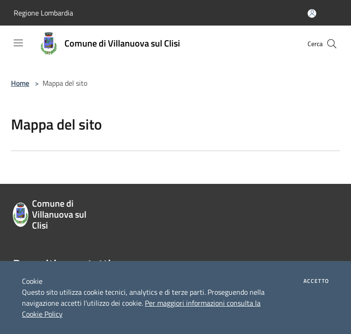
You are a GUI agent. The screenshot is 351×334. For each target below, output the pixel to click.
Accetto (316, 281)
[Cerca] (331, 43)
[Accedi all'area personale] (311, 13)
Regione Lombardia (43, 12)
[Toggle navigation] (18, 42)
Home (20, 83)
